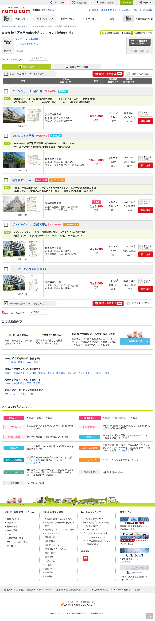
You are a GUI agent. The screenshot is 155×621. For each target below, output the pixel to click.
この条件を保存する (142, 32)
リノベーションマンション (95, 537)
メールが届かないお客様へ (128, 589)
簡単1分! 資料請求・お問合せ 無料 (108, 74)
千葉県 (97, 373)
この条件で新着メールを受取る (116, 32)
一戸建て (22, 394)
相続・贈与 (50, 553)
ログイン (144, 2)
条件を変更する (140, 50)
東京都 (19, 39)
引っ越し (49, 576)
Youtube (85, 558)
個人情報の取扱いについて (78, 589)
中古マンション (45, 18)
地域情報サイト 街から (55, 549)
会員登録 (126, 2)
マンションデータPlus (93, 519)
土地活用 (49, 557)
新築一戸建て (67, 18)
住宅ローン (12, 546)
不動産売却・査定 (15, 538)
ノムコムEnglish (127, 544)
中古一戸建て (90, 18)
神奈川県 (31, 373)
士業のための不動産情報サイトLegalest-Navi (134, 578)
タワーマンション (91, 529)
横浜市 (41, 373)
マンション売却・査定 (17, 542)
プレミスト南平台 (23, 135)
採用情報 (20, 589)
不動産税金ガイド (53, 541)
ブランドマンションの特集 (95, 533)
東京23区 (18, 373)
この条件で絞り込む (140, 42)
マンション (10, 394)
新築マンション (22, 18)
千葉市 (106, 373)
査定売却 (142, 18)
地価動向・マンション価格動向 (59, 529)
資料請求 (145, 121)
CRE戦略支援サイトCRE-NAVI (129, 560)
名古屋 (51, 10)
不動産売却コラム (53, 537)
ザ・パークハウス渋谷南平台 (30, 224)
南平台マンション (23, 180)
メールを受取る (18, 335)
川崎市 (50, 373)
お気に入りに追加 (138, 74)
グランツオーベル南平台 (27, 91)
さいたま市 (84, 373)
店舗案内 (31, 589)
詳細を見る (124, 450)
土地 (112, 18)
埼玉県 (73, 373)
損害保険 (49, 568)
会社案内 (8, 589)
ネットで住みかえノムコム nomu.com (16, 10)
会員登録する (135, 341)
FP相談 (48, 564)
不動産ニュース (52, 545)
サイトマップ (45, 589)
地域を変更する (35, 39)
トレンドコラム (52, 533)
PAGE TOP (149, 616)
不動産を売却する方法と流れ (58, 519)
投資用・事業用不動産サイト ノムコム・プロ (133, 527)
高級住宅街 (92, 544)
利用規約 (58, 589)
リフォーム (50, 561)
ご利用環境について (103, 589)
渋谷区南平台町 (27, 44)
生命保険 (49, 572)
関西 (43, 10)
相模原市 (60, 373)
